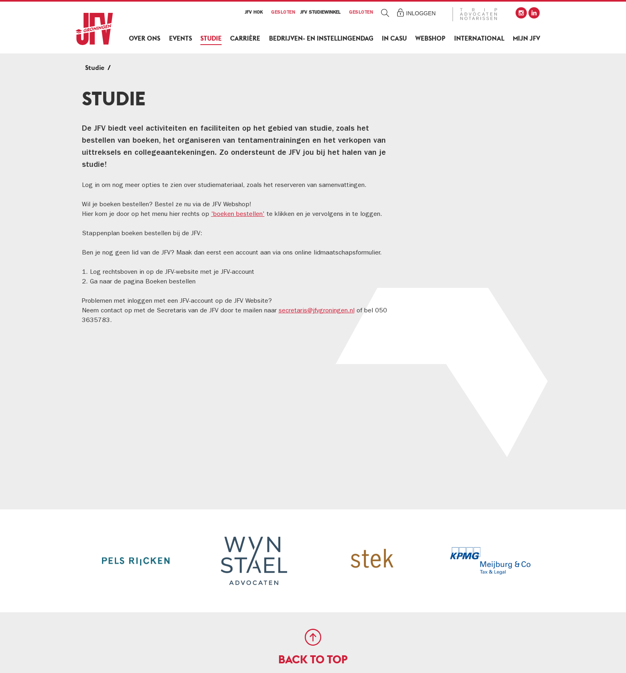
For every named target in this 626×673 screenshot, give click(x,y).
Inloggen (421, 13)
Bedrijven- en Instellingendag (321, 38)
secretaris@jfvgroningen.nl (317, 311)
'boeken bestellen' (238, 214)
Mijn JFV (526, 38)
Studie (211, 38)
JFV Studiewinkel (463, 139)
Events (180, 38)
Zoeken (385, 12)
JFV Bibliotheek (460, 180)
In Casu (394, 38)
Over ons (144, 38)
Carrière (245, 38)
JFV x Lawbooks (460, 201)
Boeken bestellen (463, 160)
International (479, 38)
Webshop (430, 38)
